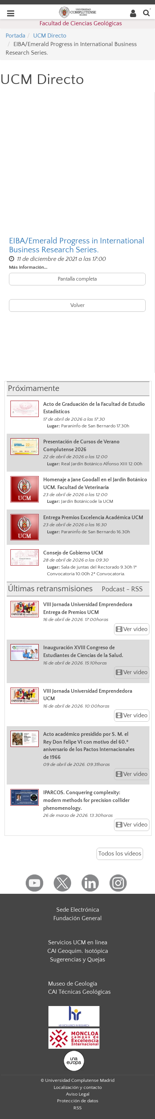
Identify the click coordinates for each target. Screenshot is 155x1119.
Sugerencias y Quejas (77, 959)
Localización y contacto (78, 1087)
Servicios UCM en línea (77, 942)
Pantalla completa (77, 279)
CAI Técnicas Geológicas (79, 992)
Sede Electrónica (77, 909)
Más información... (28, 267)
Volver (77, 305)
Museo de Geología (72, 983)
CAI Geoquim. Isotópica (77, 951)
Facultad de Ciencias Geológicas (80, 23)
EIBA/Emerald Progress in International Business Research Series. (76, 245)
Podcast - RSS (122, 589)
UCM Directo (49, 35)
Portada (15, 35)
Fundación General (77, 918)
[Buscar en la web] (146, 12)
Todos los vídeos (119, 853)
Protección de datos (77, 1100)
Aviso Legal (77, 1094)
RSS (77, 1107)
